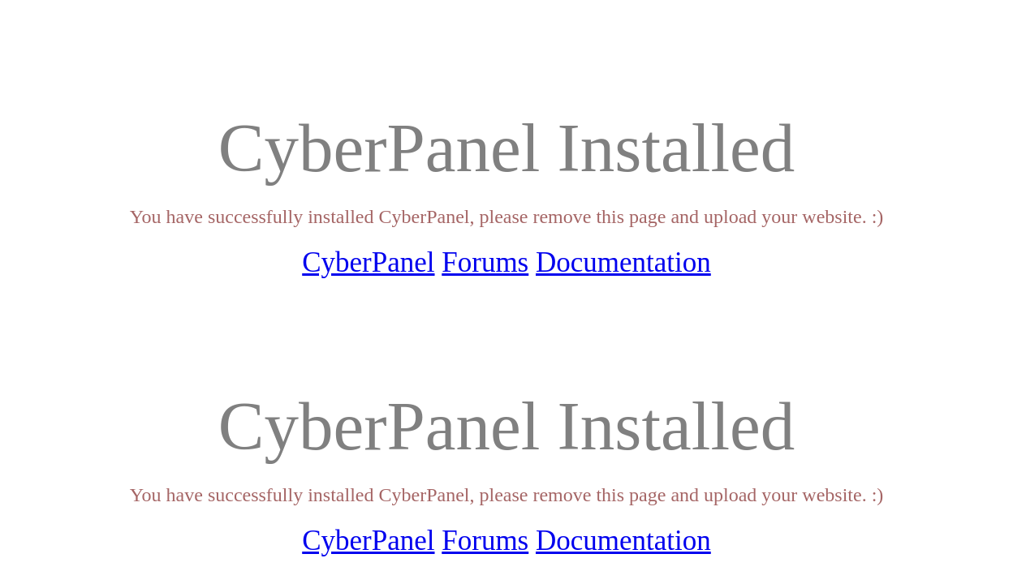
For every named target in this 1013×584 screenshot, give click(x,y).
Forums (485, 262)
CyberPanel (368, 262)
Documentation (623, 262)
